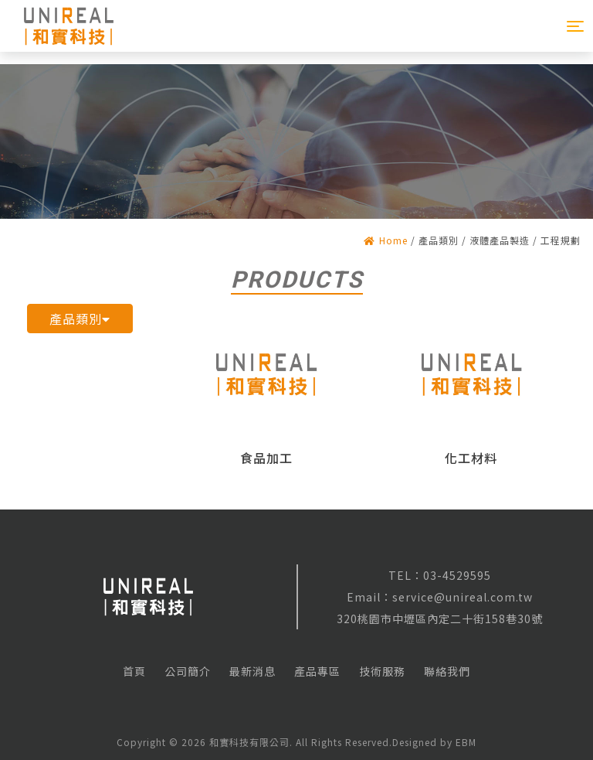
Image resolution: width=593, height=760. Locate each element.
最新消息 (252, 671)
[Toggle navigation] (575, 26)
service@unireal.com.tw (462, 597)
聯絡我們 (447, 671)
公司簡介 (187, 671)
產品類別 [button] (79, 318)
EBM (466, 741)
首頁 (134, 671)
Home (386, 240)
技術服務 (382, 671)
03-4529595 (457, 575)
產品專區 (317, 671)
